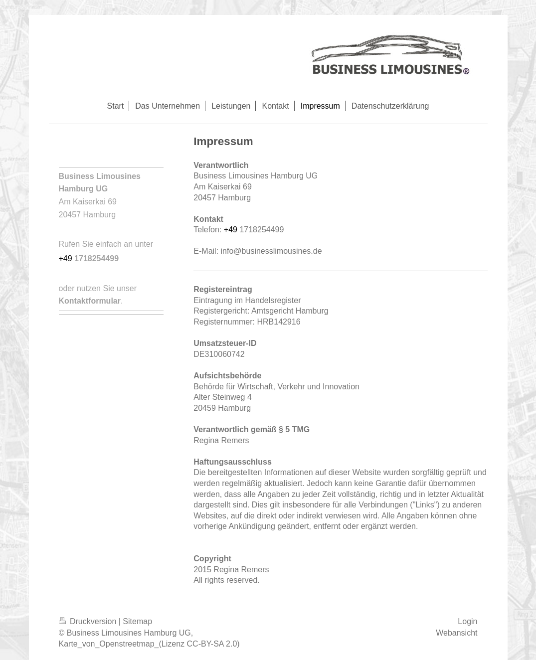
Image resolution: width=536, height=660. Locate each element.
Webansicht (456, 633)
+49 (232, 229)
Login (467, 621)
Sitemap (137, 621)
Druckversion (89, 621)
